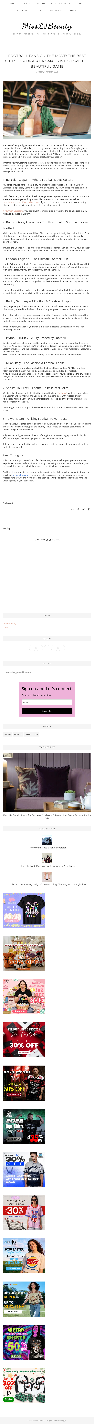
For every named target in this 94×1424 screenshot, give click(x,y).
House (81, 4)
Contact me (56, 11)
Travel (39, 11)
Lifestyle (23, 11)
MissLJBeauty (47, 25)
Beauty (25, 4)
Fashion (41, 4)
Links (5, 627)
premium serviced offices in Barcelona (21, 202)
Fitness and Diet (61, 4)
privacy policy (9, 623)
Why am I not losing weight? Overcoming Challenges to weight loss (48, 884)
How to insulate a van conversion (48, 847)
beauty (7, 734)
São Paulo (62, 393)
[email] (47, 702)
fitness (18, 734)
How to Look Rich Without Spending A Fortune (48, 866)
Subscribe (47, 711)
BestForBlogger (61, 1420)
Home (12, 4)
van (36, 734)
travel (28, 734)
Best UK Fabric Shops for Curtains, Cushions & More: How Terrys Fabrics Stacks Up (47, 816)
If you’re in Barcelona (13, 210)
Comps (73, 11)
